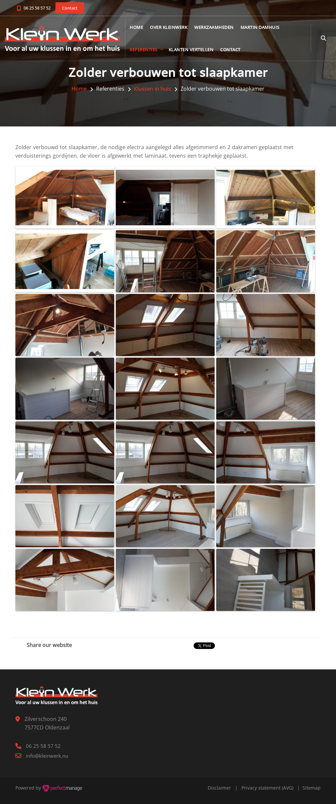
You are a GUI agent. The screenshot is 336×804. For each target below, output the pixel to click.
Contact (230, 50)
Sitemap (312, 788)
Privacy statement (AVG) (267, 788)
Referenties (144, 50)
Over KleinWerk (168, 27)
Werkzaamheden (214, 27)
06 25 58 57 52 (37, 8)
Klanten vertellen (191, 50)
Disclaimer (219, 788)
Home (136, 27)
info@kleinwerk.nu (47, 755)
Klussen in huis (152, 88)
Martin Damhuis (260, 27)
